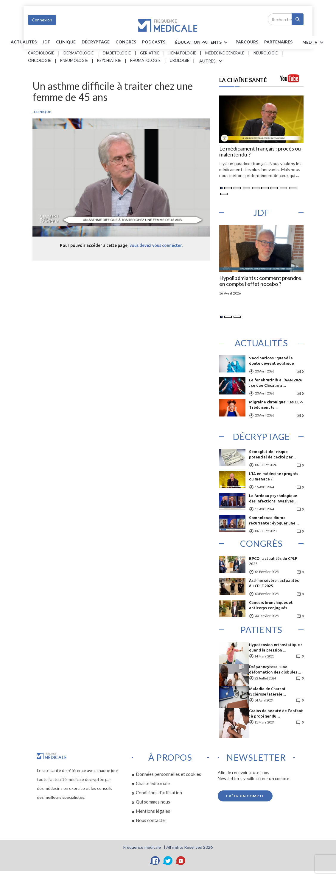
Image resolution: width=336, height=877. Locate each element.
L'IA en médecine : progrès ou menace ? (273, 476)
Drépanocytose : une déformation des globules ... (275, 669)
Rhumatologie (145, 60)
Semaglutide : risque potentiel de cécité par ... (272, 454)
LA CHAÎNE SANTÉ (243, 80)
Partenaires (278, 41)
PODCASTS (153, 41)
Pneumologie (74, 60)
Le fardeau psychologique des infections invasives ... (273, 498)
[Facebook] (155, 860)
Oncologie (39, 60)
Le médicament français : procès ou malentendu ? (260, 152)
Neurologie (265, 53)
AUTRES (211, 61)
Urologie (179, 60)
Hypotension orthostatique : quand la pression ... (275, 647)
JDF (46, 41)
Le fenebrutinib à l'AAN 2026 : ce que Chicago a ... (275, 382)
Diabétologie (117, 53)
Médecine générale (224, 53)
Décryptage (96, 41)
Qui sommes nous (153, 801)
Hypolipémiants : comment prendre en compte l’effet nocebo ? (260, 281)
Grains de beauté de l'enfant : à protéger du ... (276, 713)
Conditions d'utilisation (159, 792)
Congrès (126, 41)
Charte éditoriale (153, 783)
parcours (247, 41)
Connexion (42, 19)
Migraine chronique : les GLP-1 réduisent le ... (276, 404)
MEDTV (313, 42)
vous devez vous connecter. (156, 245)
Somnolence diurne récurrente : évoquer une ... (274, 520)
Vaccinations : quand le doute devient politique (271, 360)
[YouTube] (180, 860)
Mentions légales (153, 811)
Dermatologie (78, 53)
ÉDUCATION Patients (202, 42)
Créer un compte (245, 796)
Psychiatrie (109, 60)
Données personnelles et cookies (168, 774)
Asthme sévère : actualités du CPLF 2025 (274, 583)
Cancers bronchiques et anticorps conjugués (271, 605)
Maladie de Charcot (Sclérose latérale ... (267, 691)
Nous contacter (151, 820)
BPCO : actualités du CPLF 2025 (273, 561)
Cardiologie (41, 53)
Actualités (24, 41)
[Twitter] (168, 860)
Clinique (66, 41)
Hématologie (182, 53)
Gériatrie (149, 53)
